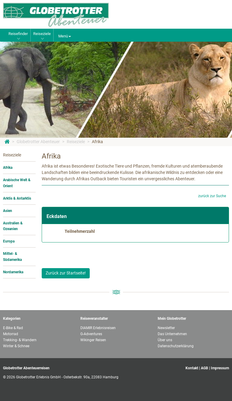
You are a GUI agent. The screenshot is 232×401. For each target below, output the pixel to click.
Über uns (165, 340)
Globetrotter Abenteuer (38, 141)
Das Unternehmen (172, 334)
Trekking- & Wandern (20, 340)
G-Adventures (91, 334)
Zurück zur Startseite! (66, 273)
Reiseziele (76, 141)
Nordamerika (13, 272)
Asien (7, 211)
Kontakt (191, 368)
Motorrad (10, 334)
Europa (8, 241)
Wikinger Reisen (93, 340)
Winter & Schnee (16, 346)
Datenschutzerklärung (176, 346)
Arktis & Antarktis (17, 198)
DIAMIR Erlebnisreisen (98, 328)
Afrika (97, 141)
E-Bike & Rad (13, 328)
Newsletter (166, 328)
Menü (64, 36)
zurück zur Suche (212, 196)
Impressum (220, 368)
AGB (204, 368)
